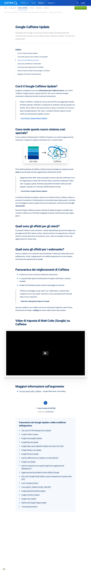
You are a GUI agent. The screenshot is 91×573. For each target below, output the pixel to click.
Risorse (41, 3)
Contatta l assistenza (74, 561)
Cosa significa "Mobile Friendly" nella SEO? (36, 487)
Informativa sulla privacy (14, 561)
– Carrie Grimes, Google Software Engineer (33, 118)
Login (83, 3)
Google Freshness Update (30, 495)
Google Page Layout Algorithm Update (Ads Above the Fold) (42, 446)
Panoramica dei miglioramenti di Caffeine (31, 67)
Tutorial (32, 8)
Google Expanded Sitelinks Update (33, 491)
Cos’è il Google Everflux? (30, 483)
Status (70, 564)
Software (25, 3)
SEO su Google (32, 554)
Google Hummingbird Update (31, 438)
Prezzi (33, 3)
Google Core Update (28, 462)
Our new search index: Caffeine (30, 391)
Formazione (13, 559)
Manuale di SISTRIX (74, 552)
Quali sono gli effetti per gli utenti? (28, 60)
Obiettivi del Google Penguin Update (34, 503)
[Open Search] (77, 2)
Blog (5, 8)
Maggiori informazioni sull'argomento (29, 74)
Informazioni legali (13, 564)
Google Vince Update (28, 499)
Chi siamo (10, 551)
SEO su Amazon (32, 556)
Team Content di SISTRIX (47, 408)
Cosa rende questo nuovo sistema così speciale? (33, 57)
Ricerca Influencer (32, 559)
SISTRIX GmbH (12, 547)
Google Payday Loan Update (31, 450)
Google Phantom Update (30, 454)
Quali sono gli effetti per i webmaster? (29, 64)
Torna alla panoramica (29, 507)
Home (6, 12)
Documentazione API (74, 559)
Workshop (39, 8)
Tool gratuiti (12, 8)
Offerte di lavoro (12, 555)
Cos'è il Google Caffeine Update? (28, 53)
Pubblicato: (41, 412)
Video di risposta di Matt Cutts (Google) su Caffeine (34, 71)
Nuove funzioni (72, 556)
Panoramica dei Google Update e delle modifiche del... (33, 12)
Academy (46, 8)
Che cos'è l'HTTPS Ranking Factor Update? (36, 430)
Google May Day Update (29, 442)
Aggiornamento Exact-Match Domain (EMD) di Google (40, 472)
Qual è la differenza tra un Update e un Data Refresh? (40, 458)
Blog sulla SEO (52, 559)
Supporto (51, 3)
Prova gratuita (81, 8)
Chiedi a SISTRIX (22, 8)
